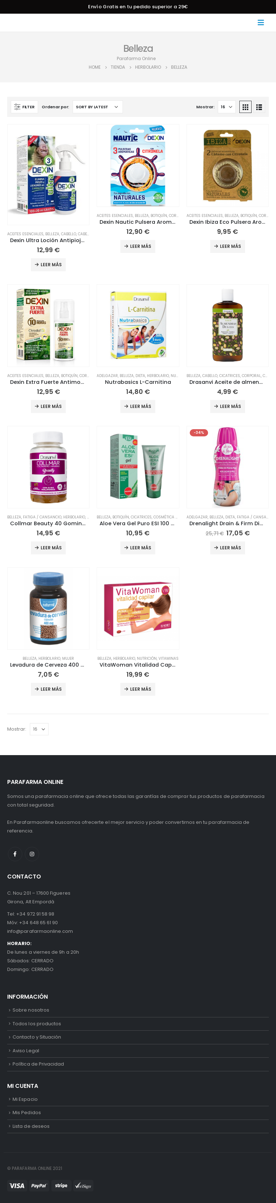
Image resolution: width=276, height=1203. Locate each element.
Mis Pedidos (27, 1112)
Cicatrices (229, 375)
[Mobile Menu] (263, 23)
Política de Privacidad (38, 1064)
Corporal (178, 215)
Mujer (68, 658)
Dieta (140, 375)
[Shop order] (98, 106)
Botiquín (159, 215)
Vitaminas (168, 658)
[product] (48, 174)
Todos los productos (37, 1023)
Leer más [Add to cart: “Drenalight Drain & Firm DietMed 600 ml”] (230, 548)
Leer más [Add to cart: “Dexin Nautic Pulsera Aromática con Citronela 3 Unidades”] (140, 246)
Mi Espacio (25, 1099)
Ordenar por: (55, 107)
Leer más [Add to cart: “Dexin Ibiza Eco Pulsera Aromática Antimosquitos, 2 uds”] (230, 246)
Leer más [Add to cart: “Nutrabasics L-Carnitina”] (140, 406)
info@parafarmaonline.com (40, 931)
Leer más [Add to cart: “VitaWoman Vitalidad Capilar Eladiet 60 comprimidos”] (140, 689)
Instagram (32, 854)
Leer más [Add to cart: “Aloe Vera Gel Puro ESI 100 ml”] (140, 548)
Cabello (68, 234)
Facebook (15, 854)
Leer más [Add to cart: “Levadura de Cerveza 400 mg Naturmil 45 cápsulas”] (51, 689)
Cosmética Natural (172, 517)
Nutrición (147, 658)
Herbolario (158, 375)
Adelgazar (107, 375)
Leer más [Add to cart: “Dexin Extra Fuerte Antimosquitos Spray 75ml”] (51, 406)
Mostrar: (205, 107)
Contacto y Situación (37, 1037)
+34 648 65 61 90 (38, 922)
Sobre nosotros (31, 1010)
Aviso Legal (26, 1050)
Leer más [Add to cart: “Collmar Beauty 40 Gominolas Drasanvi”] (51, 548)
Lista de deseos (31, 1126)
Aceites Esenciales (25, 234)
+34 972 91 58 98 (35, 914)
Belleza (52, 234)
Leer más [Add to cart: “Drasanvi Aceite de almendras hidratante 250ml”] (230, 406)
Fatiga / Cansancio (42, 517)
